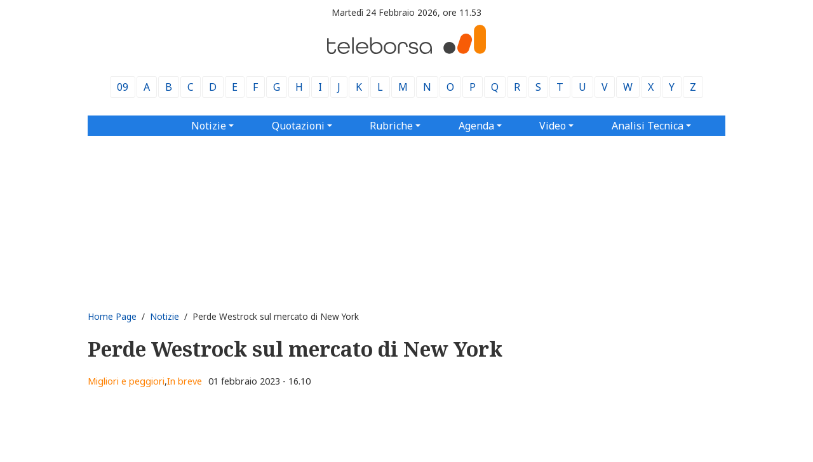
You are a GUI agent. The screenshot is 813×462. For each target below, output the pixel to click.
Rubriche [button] (391, 126)
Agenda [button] (476, 126)
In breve (184, 381)
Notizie (164, 316)
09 (122, 87)
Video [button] (552, 126)
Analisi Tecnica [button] (647, 126)
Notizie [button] (208, 126)
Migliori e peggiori (126, 381)
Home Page (112, 316)
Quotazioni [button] (298, 126)
